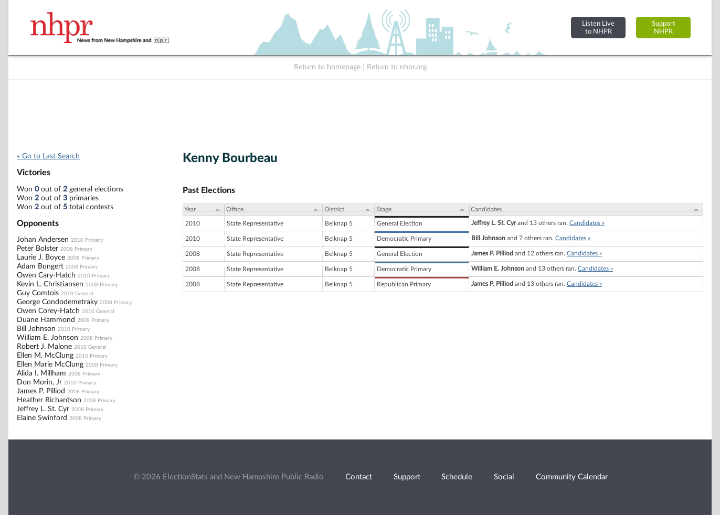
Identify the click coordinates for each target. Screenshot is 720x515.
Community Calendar (572, 477)
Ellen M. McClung (45, 355)
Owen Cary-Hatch (46, 275)
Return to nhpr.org (397, 67)
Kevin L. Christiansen (50, 284)
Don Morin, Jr (39, 382)
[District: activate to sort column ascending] (349, 209)
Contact (358, 477)
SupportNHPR (663, 27)
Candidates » (587, 223)
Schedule (456, 477)
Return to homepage (327, 67)
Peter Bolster (37, 248)
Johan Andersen (43, 239)
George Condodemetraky (57, 302)
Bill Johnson (36, 328)
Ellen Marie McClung (50, 364)
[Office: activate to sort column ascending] (274, 209)
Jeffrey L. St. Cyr (43, 409)
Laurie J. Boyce (41, 257)
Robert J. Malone (44, 346)
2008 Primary (76, 249)
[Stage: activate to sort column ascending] (422, 209)
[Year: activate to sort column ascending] (204, 209)
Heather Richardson (49, 400)
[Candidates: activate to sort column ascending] (586, 209)
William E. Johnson (47, 337)
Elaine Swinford (42, 418)
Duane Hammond (46, 320)
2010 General (77, 293)
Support (407, 477)
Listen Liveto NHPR (598, 27)
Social (504, 477)
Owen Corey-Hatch (48, 311)
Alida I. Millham (41, 373)
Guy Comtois (38, 293)
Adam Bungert (40, 266)
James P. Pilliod (41, 391)
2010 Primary (87, 240)
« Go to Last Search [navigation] (48, 156)
